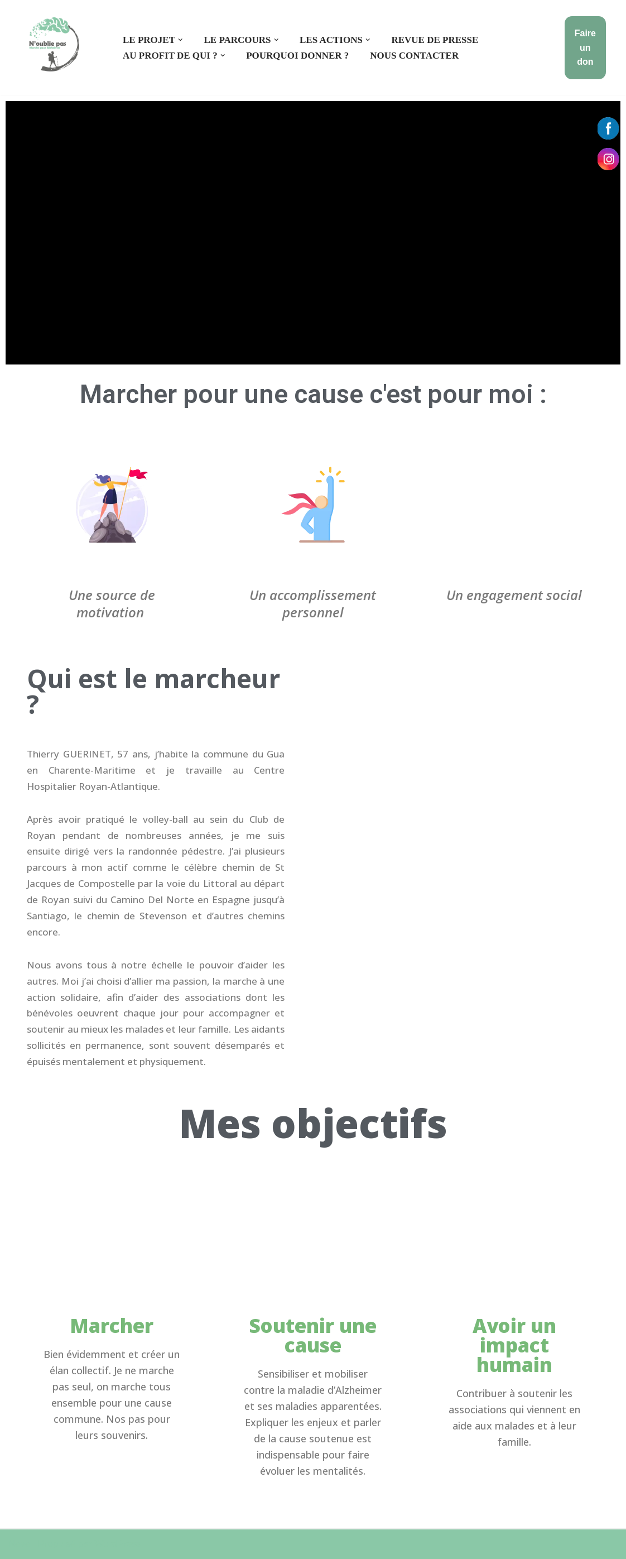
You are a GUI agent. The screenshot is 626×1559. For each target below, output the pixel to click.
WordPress (118, 1543)
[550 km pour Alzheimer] (54, 44)
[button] (180, 39)
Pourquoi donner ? (297, 55)
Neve (19, 1543)
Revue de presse (435, 40)
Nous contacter (414, 55)
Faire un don (585, 47)
